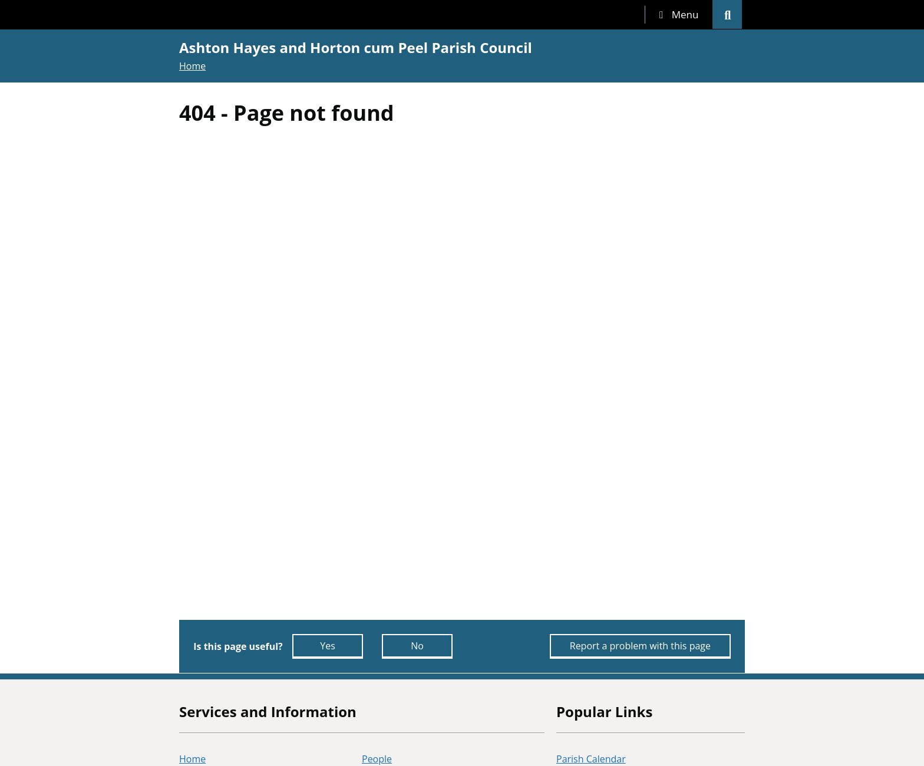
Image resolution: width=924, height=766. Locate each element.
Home (192, 66)
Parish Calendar (591, 758)
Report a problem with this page (640, 645)
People (377, 758)
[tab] (678, 14)
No (417, 645)
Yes (327, 645)
